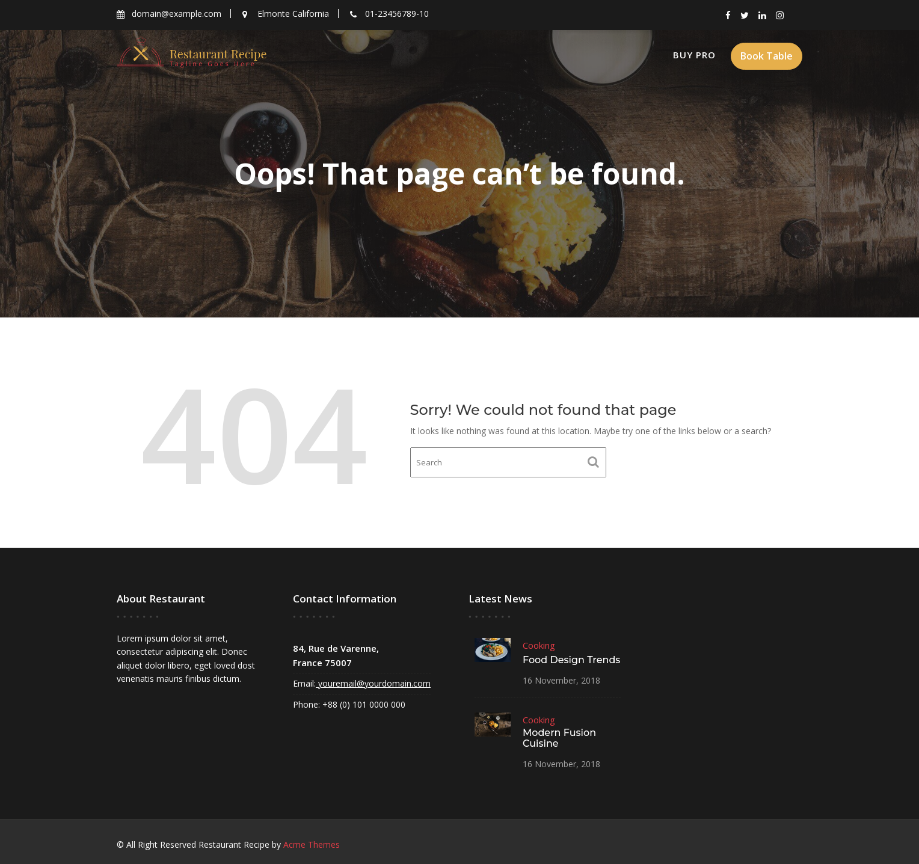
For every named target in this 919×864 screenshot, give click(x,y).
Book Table (766, 56)
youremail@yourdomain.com (372, 682)
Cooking (539, 646)
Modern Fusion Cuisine (559, 737)
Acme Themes (311, 844)
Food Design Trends (571, 660)
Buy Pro (694, 55)
